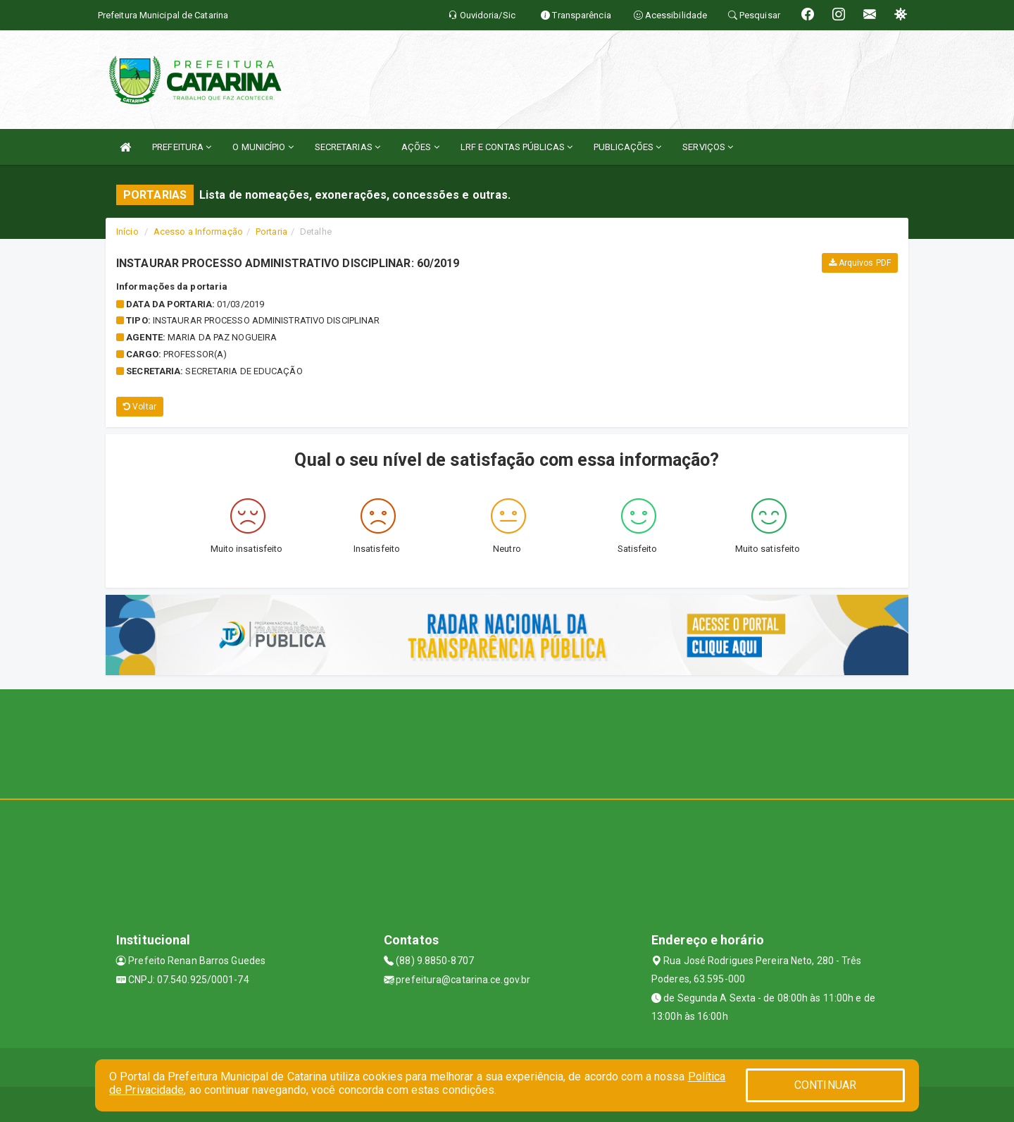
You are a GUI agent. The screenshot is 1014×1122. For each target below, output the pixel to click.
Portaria (271, 231)
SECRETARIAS (347, 147)
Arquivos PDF (860, 263)
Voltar (139, 407)
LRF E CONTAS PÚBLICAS (516, 147)
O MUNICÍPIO (262, 147)
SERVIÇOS (707, 147)
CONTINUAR (825, 1085)
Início (127, 231)
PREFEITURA (181, 147)
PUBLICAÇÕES (627, 147)
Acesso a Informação (198, 231)
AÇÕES (420, 147)
